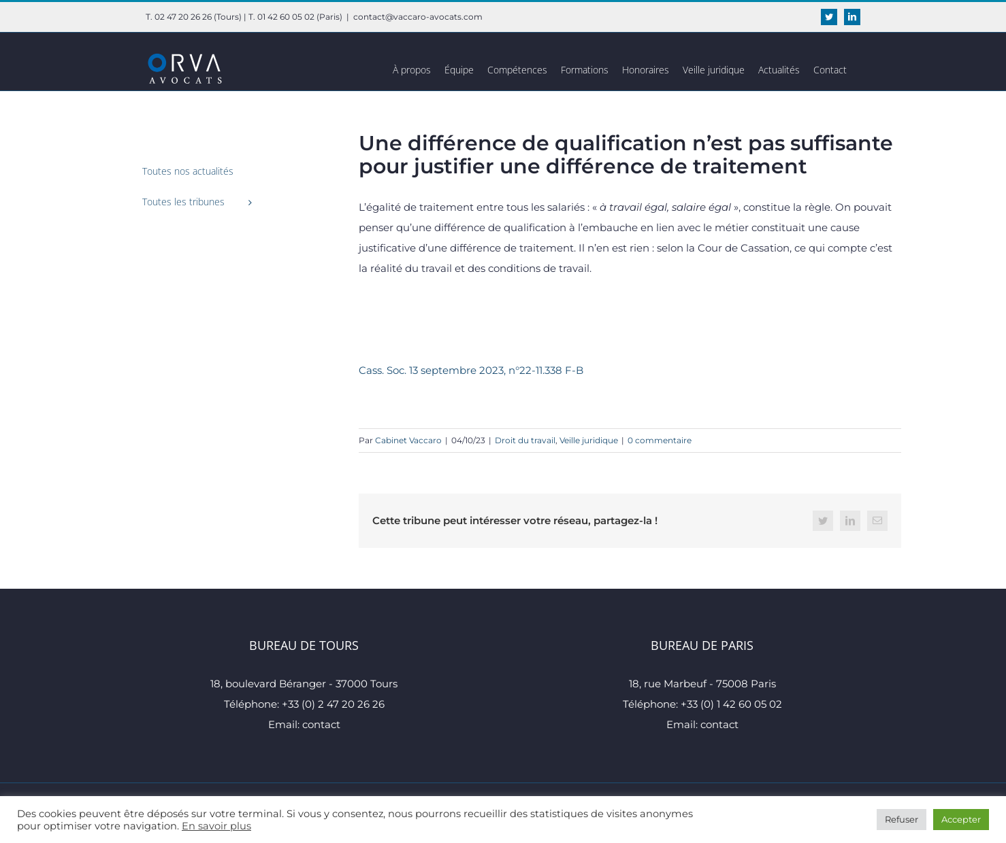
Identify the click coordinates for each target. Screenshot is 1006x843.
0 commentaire (660, 440)
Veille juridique (588, 440)
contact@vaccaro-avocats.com (418, 17)
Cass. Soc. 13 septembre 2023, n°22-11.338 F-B (471, 370)
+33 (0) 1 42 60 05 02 (731, 704)
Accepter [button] (961, 819)
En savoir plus (216, 826)
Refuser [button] (901, 819)
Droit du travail (525, 440)
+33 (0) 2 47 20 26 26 (333, 704)
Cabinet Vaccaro (408, 440)
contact (321, 724)
